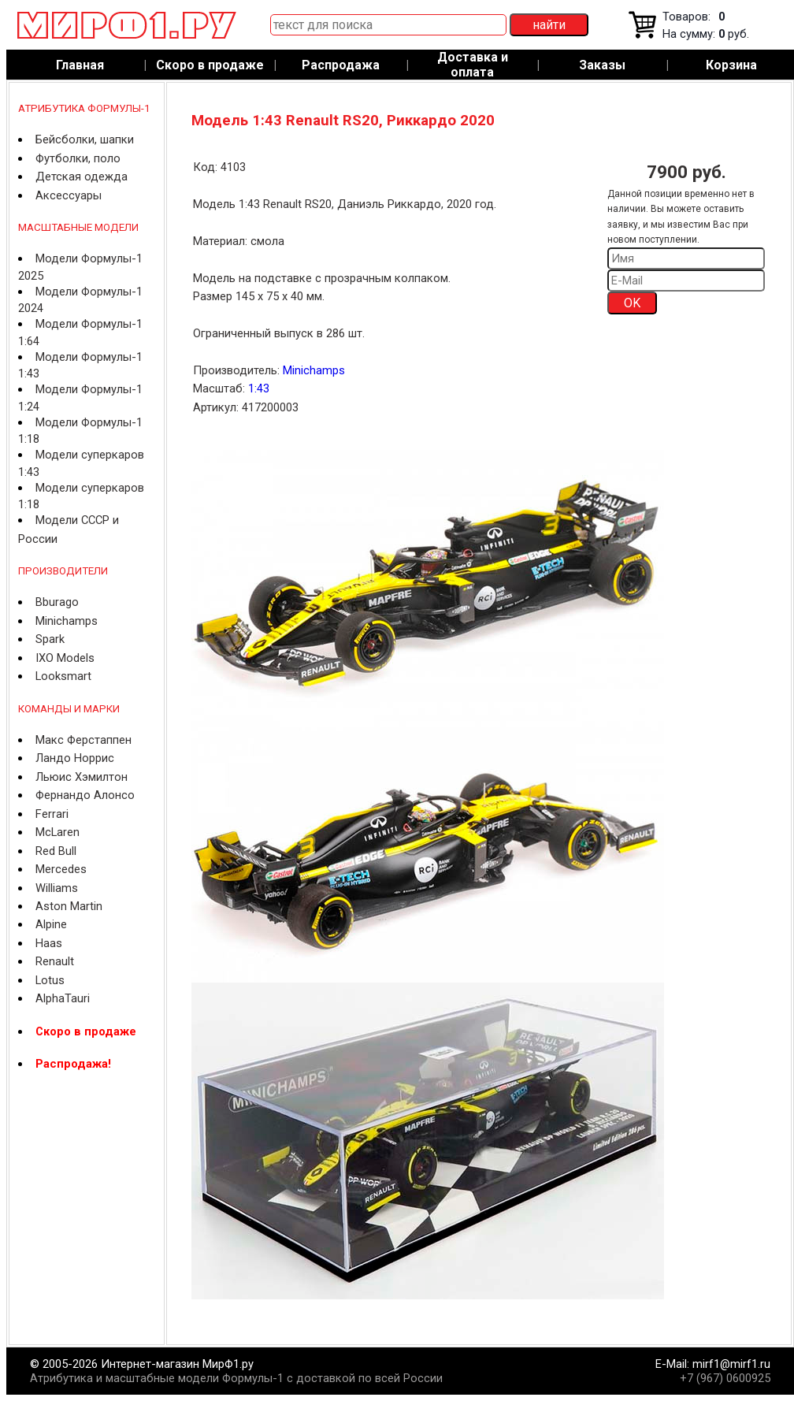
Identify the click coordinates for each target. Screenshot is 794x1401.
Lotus (50, 980)
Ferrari (52, 814)
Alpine (51, 924)
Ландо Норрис (74, 758)
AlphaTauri (62, 998)
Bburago (57, 602)
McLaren (57, 832)
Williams (56, 888)
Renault (54, 961)
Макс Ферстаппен (83, 740)
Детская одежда (81, 176)
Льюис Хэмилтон (81, 777)
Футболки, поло (78, 158)
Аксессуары (68, 195)
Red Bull (55, 851)
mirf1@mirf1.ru (731, 1364)
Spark (50, 639)
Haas (48, 943)
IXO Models (65, 658)
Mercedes (61, 869)
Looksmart (63, 676)
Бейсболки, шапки (84, 139)
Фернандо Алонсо (85, 795)
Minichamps (66, 621)
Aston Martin (68, 906)
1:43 (258, 388)
